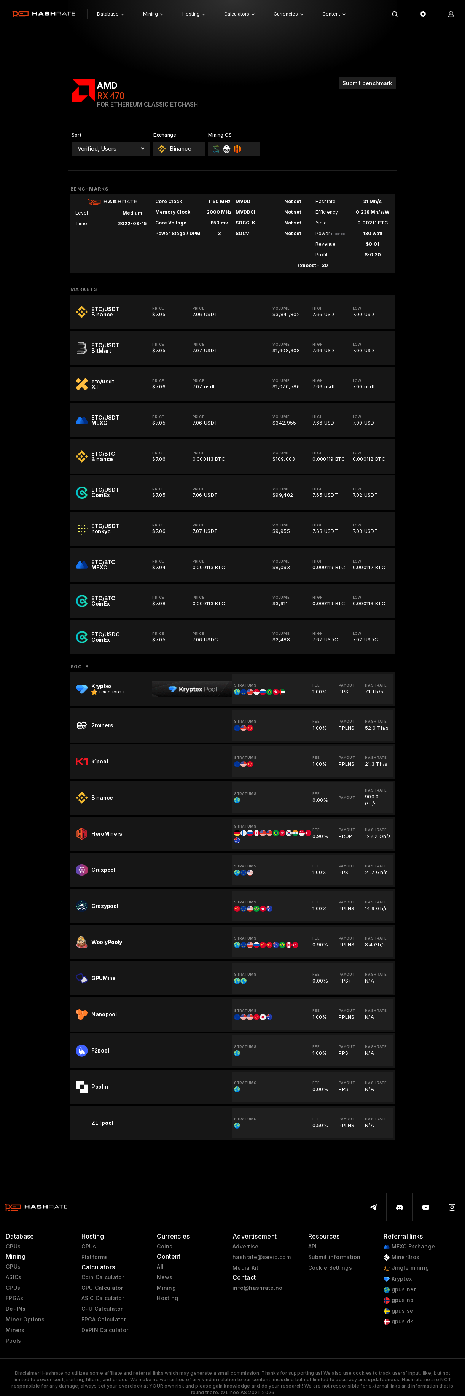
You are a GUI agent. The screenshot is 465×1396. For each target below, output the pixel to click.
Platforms (94, 1257)
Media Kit (245, 1268)
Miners (15, 1330)
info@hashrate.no (257, 1288)
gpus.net (400, 1289)
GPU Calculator (102, 1288)
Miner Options (25, 1320)
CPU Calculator (102, 1309)
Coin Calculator (102, 1277)
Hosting (167, 1298)
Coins (164, 1246)
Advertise (245, 1246)
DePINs (16, 1309)
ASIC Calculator (102, 1298)
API (312, 1246)
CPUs (13, 1288)
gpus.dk (398, 1321)
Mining (166, 1288)
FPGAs (14, 1298)
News (164, 1277)
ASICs (13, 1277)
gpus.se (398, 1311)
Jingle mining (406, 1268)
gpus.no (399, 1300)
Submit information (334, 1257)
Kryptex (398, 1279)
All (160, 1267)
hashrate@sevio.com (261, 1257)
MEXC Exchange (409, 1246)
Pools (13, 1341)
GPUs (13, 1246)
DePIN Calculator (104, 1330)
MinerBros (401, 1257)
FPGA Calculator (103, 1320)
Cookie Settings (330, 1268)
